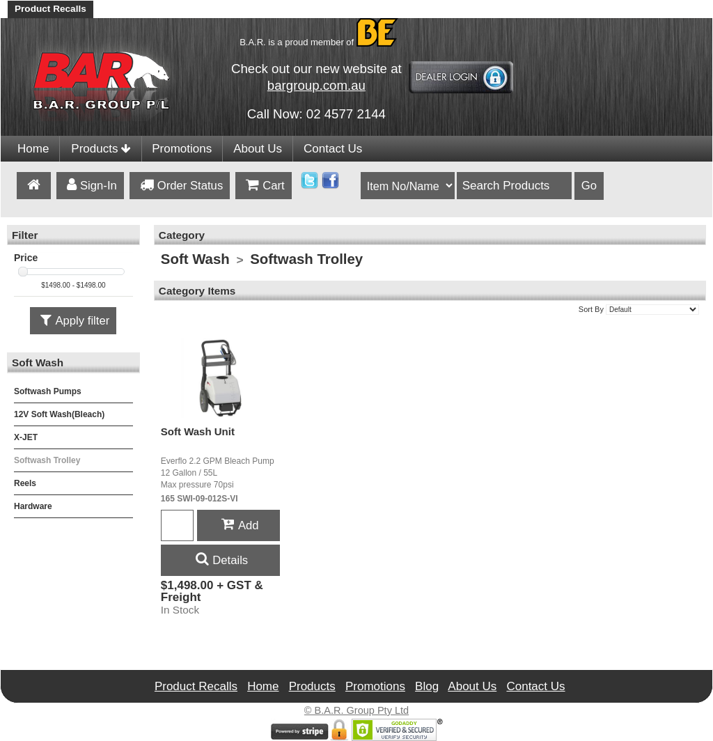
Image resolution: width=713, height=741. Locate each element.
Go (589, 185)
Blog (427, 686)
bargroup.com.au (316, 85)
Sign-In (90, 186)
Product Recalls (50, 8)
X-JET (26, 437)
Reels (25, 483)
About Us (257, 148)
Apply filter (73, 321)
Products (101, 148)
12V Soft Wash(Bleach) (59, 414)
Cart (263, 186)
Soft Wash (195, 259)
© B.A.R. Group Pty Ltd (356, 710)
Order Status (179, 186)
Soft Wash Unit (198, 431)
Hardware (33, 506)
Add (238, 525)
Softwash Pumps (47, 391)
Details (220, 560)
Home (33, 148)
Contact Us (333, 148)
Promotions (182, 148)
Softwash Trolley (47, 460)
